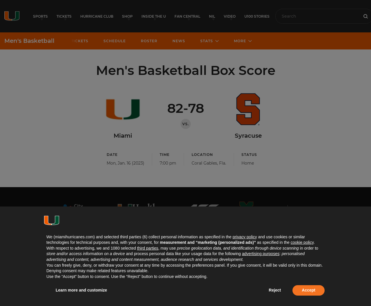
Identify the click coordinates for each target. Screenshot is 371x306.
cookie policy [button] (302, 242)
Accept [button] (308, 290)
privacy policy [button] (244, 237)
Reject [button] (275, 290)
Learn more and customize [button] (81, 290)
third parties (147, 248)
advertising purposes (260, 253)
